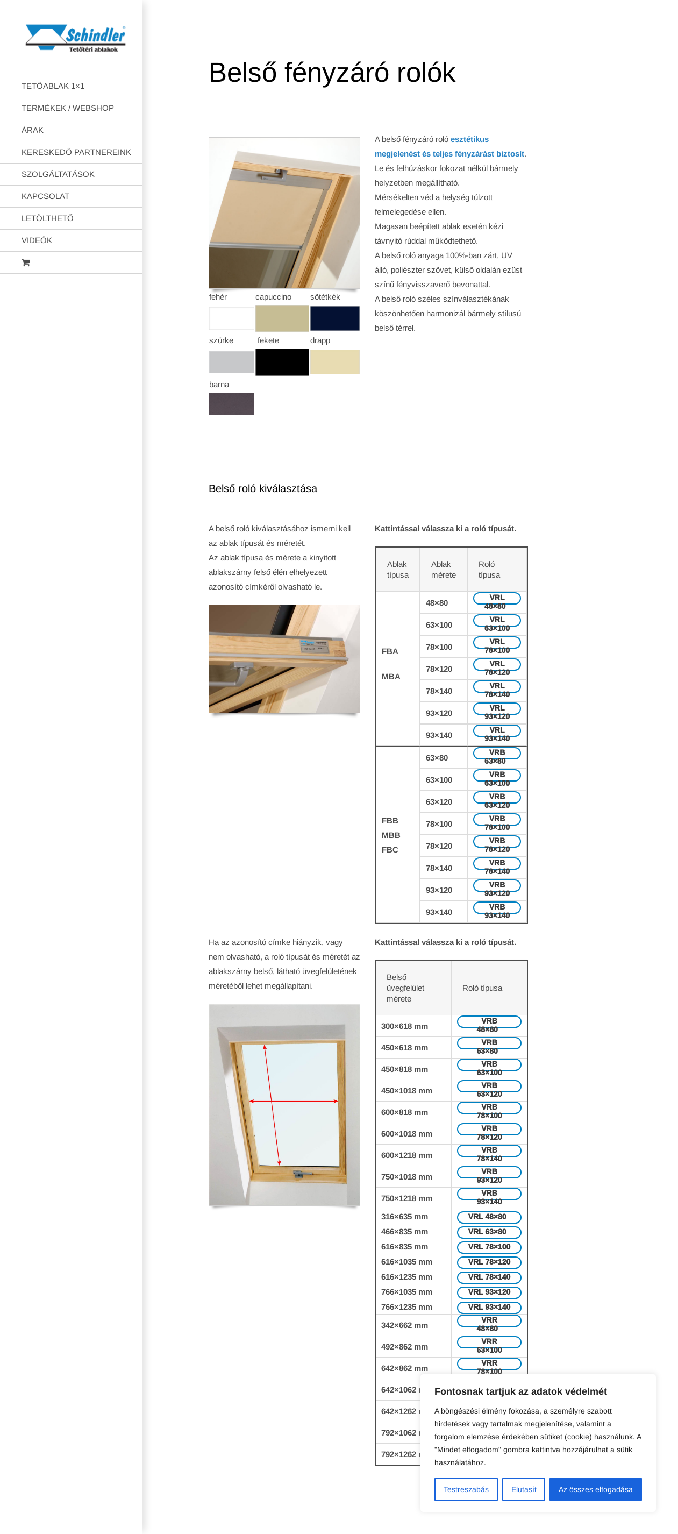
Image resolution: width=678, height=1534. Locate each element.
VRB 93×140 (497, 908)
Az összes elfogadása (596, 1489)
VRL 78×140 (497, 687)
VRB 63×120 (497, 798)
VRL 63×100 (497, 621)
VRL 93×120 (497, 709)
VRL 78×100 (497, 643)
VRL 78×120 (497, 665)
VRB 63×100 (497, 776)
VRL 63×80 (489, 1231)
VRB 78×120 (497, 842)
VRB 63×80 (497, 753)
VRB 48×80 (489, 1022)
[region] (538, 1443)
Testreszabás (466, 1489)
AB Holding (461, 1517)
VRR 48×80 (489, 1321)
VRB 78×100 (497, 820)
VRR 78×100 (489, 1364)
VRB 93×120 (497, 886)
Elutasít (524, 1489)
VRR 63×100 (489, 1342)
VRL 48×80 (497, 599)
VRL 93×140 (497, 731)
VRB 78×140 (497, 864)
